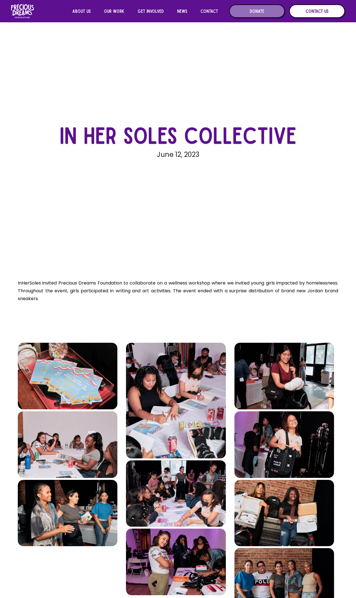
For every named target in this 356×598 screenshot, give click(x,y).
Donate (257, 11)
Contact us (317, 11)
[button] (81, 11)
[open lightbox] (70, 376)
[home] (22, 11)
